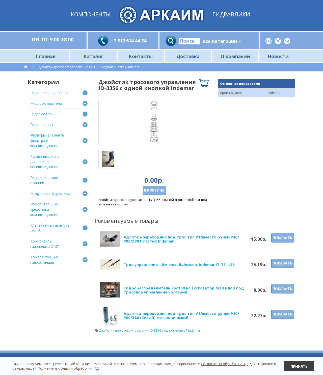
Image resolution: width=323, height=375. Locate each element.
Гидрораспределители (49, 92)
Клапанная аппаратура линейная (50, 228)
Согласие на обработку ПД (224, 363)
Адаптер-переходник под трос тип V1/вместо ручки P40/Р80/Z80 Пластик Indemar (181, 239)
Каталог (93, 56)
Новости (278, 56)
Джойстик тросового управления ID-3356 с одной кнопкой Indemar (89, 67)
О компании (235, 56)
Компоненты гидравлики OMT (44, 244)
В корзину (154, 190)
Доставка (188, 56)
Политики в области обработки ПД (68, 368)
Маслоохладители (46, 103)
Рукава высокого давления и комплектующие (45, 161)
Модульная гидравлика (50, 193)
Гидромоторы (42, 114)
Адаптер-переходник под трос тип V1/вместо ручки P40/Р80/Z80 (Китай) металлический (181, 315)
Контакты (141, 56)
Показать (282, 237)
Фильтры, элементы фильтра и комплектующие (47, 140)
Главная (46, 56)
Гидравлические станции (44, 180)
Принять (299, 366)
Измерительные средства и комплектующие (44, 209)
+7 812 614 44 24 (128, 41)
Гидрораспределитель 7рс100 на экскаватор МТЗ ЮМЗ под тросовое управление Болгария (184, 290)
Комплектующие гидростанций (44, 260)
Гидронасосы (41, 124)
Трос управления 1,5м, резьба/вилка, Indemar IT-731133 (179, 264)
